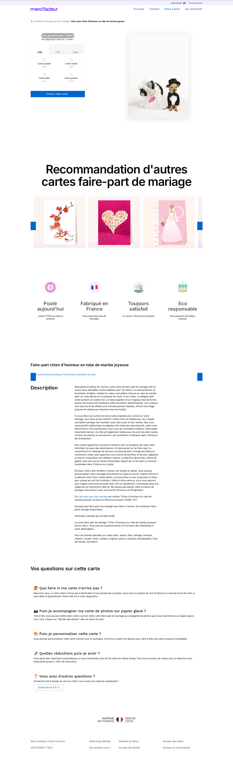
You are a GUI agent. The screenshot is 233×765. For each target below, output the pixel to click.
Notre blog (95, 741)
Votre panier (172, 9)
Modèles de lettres (129, 741)
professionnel (193, 3)
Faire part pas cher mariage (56, 21)
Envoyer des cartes (173, 741)
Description (38, 374)
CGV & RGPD (37, 747)
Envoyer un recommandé (176, 747)
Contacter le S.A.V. (49, 687)
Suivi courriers (57, 741)
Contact (154, 9)
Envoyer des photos (129, 747)
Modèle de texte (87, 374)
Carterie (38, 21)
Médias (107, 741)
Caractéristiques (53, 374)
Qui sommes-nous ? (100, 747)
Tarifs (65, 374)
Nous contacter (39, 741)
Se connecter (194, 9)
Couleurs (73, 374)
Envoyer (139, 9)
